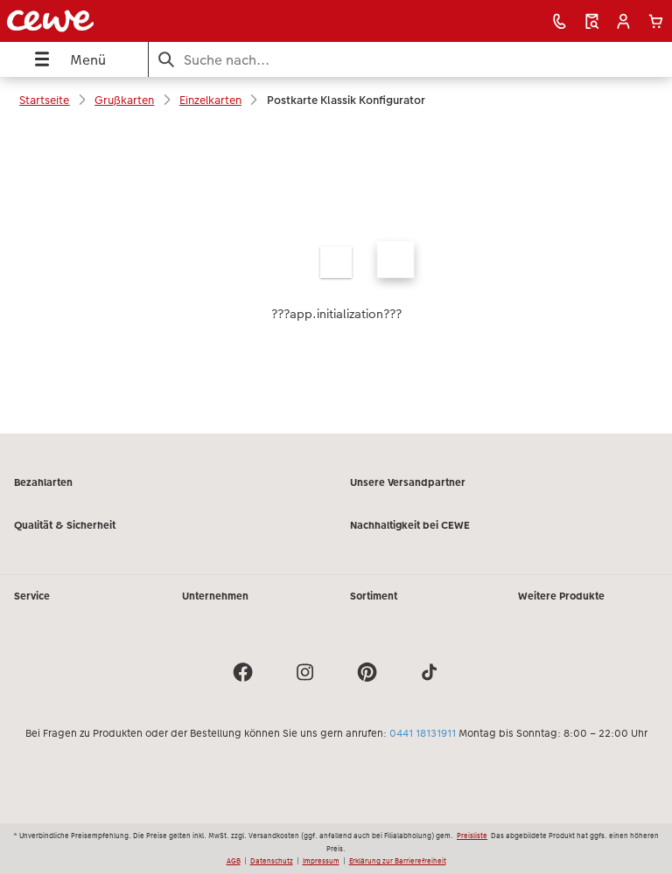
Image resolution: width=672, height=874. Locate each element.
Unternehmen (215, 596)
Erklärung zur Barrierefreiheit (397, 861)
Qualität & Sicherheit (65, 525)
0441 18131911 (422, 733)
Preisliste (472, 835)
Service (32, 596)
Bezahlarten (43, 482)
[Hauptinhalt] (336, 278)
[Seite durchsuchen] (410, 60)
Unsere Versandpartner (408, 482)
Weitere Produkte (561, 596)
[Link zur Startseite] (134, 21)
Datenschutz (271, 861)
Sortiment (373, 596)
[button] (623, 21)
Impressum (321, 861)
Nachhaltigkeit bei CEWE (410, 525)
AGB (234, 861)
